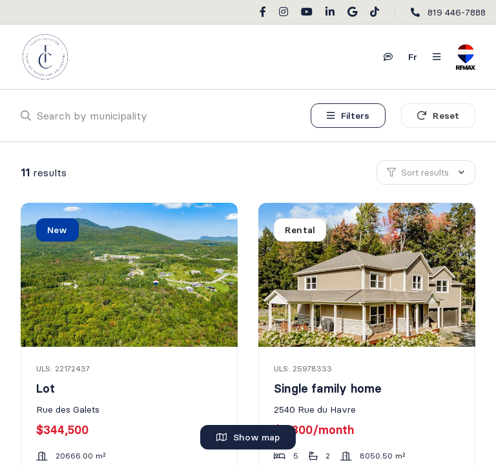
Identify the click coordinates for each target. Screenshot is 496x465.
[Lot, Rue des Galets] (130, 275)
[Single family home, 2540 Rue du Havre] (367, 275)
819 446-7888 (457, 12)
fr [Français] (412, 57)
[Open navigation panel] (436, 57)
